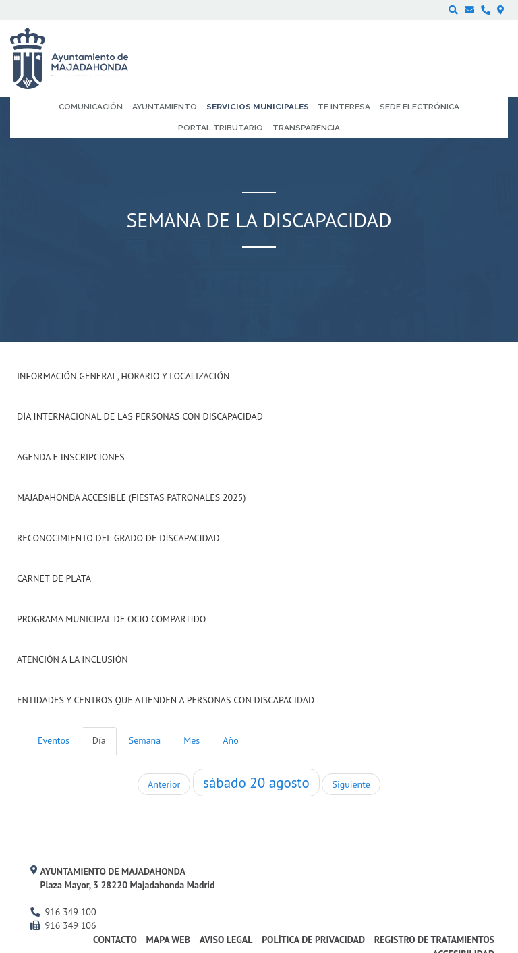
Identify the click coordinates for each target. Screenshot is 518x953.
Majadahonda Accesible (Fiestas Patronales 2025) (131, 497)
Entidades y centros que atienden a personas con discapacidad (165, 700)
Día (99, 740)
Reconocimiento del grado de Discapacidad (118, 538)
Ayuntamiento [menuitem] (164, 106)
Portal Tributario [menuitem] (220, 127)
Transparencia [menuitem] (306, 127)
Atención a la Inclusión (72, 659)
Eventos (53, 740)
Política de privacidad (313, 939)
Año (230, 740)
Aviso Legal (226, 939)
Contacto (115, 939)
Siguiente (351, 784)
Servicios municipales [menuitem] (257, 106)
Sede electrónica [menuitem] (419, 106)
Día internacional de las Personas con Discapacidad (140, 416)
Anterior (164, 784)
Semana (145, 740)
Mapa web (168, 939)
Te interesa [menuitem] (344, 106)
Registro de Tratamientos (434, 939)
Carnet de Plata (54, 578)
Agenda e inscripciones (71, 457)
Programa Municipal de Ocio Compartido (111, 619)
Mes (191, 740)
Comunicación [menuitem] (91, 106)
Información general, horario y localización (123, 376)
